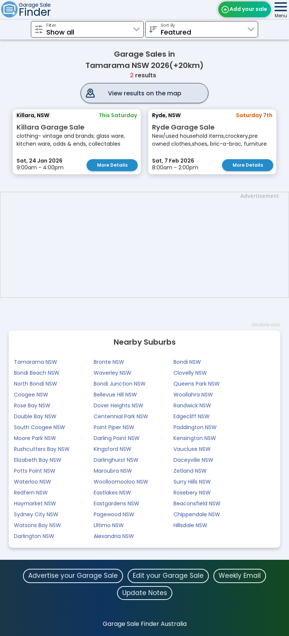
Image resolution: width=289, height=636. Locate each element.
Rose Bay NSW (32, 405)
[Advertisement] (148, 244)
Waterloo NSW (32, 481)
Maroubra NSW (113, 471)
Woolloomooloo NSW (121, 481)
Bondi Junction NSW (120, 383)
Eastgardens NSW (116, 503)
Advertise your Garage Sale (73, 575)
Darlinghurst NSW (116, 460)
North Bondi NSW (35, 383)
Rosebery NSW (192, 492)
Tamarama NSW (35, 362)
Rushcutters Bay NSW (42, 449)
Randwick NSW (192, 405)
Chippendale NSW (196, 514)
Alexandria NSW (114, 536)
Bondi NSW (187, 362)
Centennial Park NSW (121, 416)
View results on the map (144, 93)
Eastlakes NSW (112, 492)
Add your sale (248, 9)
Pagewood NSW (114, 514)
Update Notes (144, 592)
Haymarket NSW (35, 503)
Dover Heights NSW (118, 405)
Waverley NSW (112, 373)
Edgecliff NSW (191, 416)
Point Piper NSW (114, 427)
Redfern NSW (31, 492)
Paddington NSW (195, 427)
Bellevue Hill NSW (115, 394)
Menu (281, 15)
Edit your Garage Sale (168, 575)
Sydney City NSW (36, 514)
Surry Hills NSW (192, 481)
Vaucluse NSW (192, 449)
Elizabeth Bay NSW (37, 460)
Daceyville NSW (193, 460)
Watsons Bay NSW (37, 525)
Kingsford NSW (112, 449)
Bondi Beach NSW (36, 373)
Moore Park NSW (35, 438)
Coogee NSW (31, 394)
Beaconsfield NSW (197, 503)
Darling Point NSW (117, 438)
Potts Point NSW (34, 471)
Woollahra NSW (193, 394)
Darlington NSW (34, 536)
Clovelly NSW (190, 373)
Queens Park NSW (196, 383)
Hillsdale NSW (190, 525)
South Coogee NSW (39, 427)
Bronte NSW (109, 362)
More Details (112, 165)
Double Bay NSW (35, 416)
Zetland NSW (190, 471)
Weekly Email (240, 575)
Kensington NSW (194, 438)
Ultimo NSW (109, 525)
